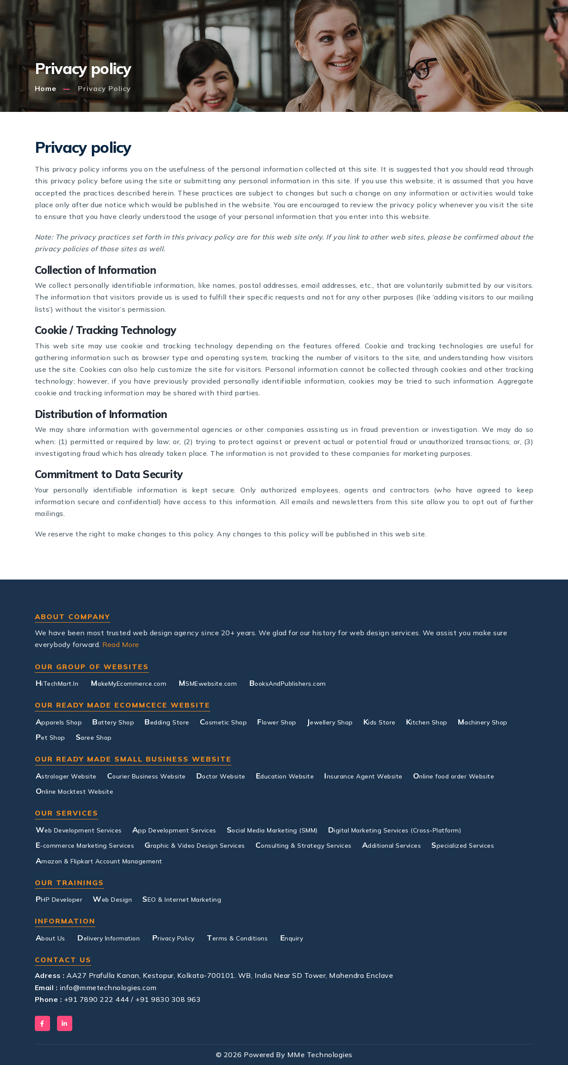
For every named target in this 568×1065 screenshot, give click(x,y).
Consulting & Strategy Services (303, 844)
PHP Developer (59, 898)
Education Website (285, 775)
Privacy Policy (173, 937)
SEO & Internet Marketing (181, 898)
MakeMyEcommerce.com (129, 683)
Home (46, 88)
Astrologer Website (66, 775)
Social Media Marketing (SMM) (272, 829)
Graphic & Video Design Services (195, 844)
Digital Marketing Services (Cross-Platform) (394, 829)
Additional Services (391, 844)
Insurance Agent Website (363, 775)
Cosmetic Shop (223, 721)
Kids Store (379, 721)
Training (380, 29)
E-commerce (255, 34)
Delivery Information (108, 937)
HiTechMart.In (57, 683)
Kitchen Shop (426, 721)
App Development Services (174, 829)
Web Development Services (79, 829)
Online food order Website (453, 775)
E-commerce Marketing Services (85, 844)
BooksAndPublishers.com (287, 683)
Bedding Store (167, 721)
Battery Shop (113, 721)
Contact (461, 29)
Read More (120, 644)
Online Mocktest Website (75, 790)
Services (202, 29)
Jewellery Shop (330, 721)
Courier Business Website (146, 775)
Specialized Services (462, 844)
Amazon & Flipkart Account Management (99, 860)
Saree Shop (94, 736)
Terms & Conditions (237, 937)
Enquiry (291, 937)
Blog (423, 29)
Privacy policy (104, 88)
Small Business (319, 34)
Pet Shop (50, 736)
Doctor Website (220, 775)
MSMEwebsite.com (208, 683)
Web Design (112, 898)
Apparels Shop (59, 721)
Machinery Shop (483, 721)
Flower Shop (276, 721)
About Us (158, 34)
